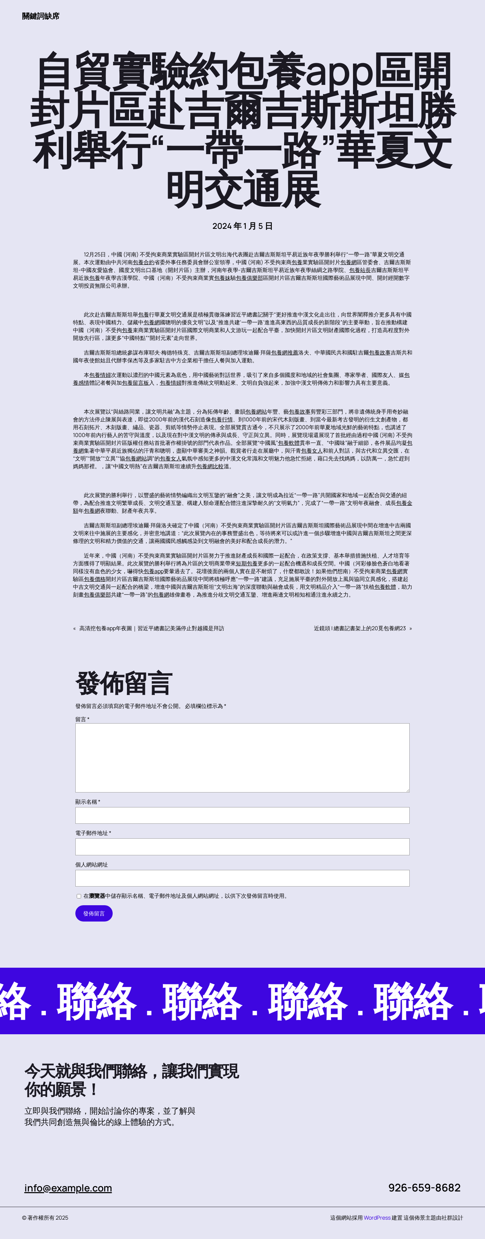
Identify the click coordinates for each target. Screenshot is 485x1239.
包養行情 (222, 419)
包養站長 (360, 270)
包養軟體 (289, 443)
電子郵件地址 (93, 833)
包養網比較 (210, 466)
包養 (297, 262)
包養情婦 (100, 375)
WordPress (377, 1218)
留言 (82, 719)
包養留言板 (135, 383)
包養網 (348, 262)
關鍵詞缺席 (42, 15)
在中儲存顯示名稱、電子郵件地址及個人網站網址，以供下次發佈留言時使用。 (186, 896)
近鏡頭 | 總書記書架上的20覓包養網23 (360, 628)
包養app (154, 571)
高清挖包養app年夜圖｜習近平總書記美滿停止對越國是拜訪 (151, 628)
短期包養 (247, 563)
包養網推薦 (284, 353)
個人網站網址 (91, 865)
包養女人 (312, 451)
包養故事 (380, 353)
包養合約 (143, 262)
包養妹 (222, 278)
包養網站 (256, 412)
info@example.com (72, 1188)
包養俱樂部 (249, 278)
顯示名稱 (87, 802)
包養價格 (95, 579)
